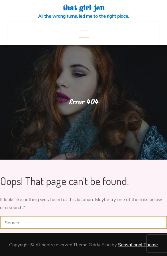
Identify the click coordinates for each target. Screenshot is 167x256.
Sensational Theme (138, 244)
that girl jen (83, 7)
